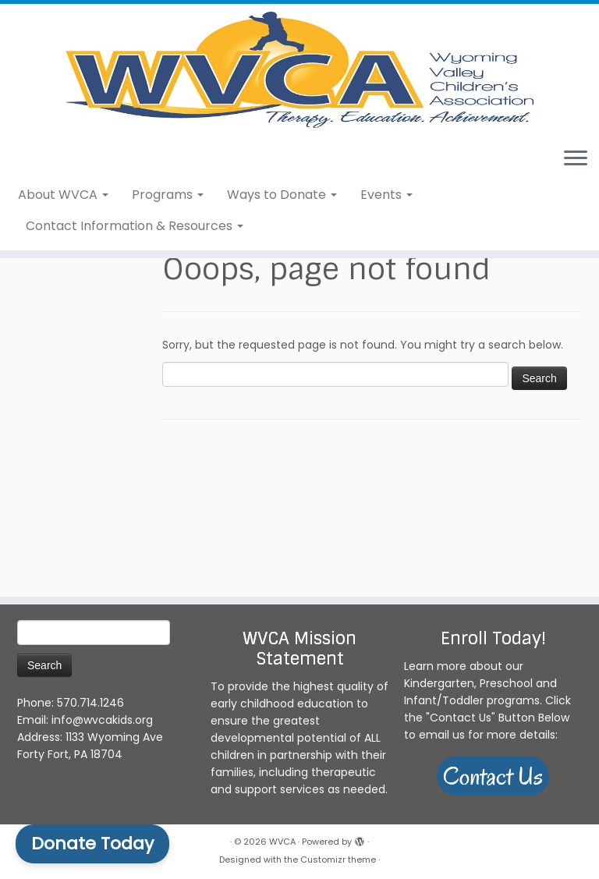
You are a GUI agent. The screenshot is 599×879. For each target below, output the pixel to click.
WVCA (282, 841)
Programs (168, 276)
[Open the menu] (575, 241)
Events (386, 276)
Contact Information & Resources (134, 308)
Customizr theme (338, 859)
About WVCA (63, 276)
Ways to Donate (282, 276)
